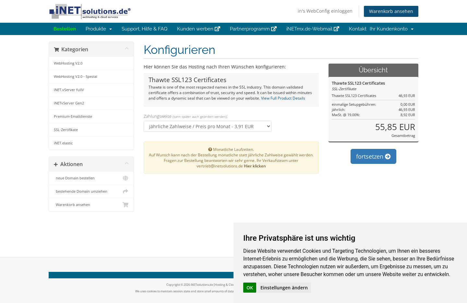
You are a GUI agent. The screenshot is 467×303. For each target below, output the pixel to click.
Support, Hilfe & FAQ (144, 29)
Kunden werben (198, 29)
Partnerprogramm (253, 29)
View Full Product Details (282, 98)
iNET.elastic (63, 142)
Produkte (99, 29)
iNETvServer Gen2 (69, 103)
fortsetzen (373, 156)
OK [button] (249, 288)
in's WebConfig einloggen (325, 11)
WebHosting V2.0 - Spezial (75, 76)
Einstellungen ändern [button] (284, 288)
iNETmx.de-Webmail (312, 29)
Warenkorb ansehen (391, 11)
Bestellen (65, 29)
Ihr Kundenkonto (391, 29)
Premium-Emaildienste (73, 116)
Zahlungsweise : (186, 116)
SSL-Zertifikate (66, 129)
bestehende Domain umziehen (91, 191)
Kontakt (357, 29)
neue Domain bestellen (91, 178)
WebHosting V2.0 (68, 63)
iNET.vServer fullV (69, 89)
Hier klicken (255, 165)
